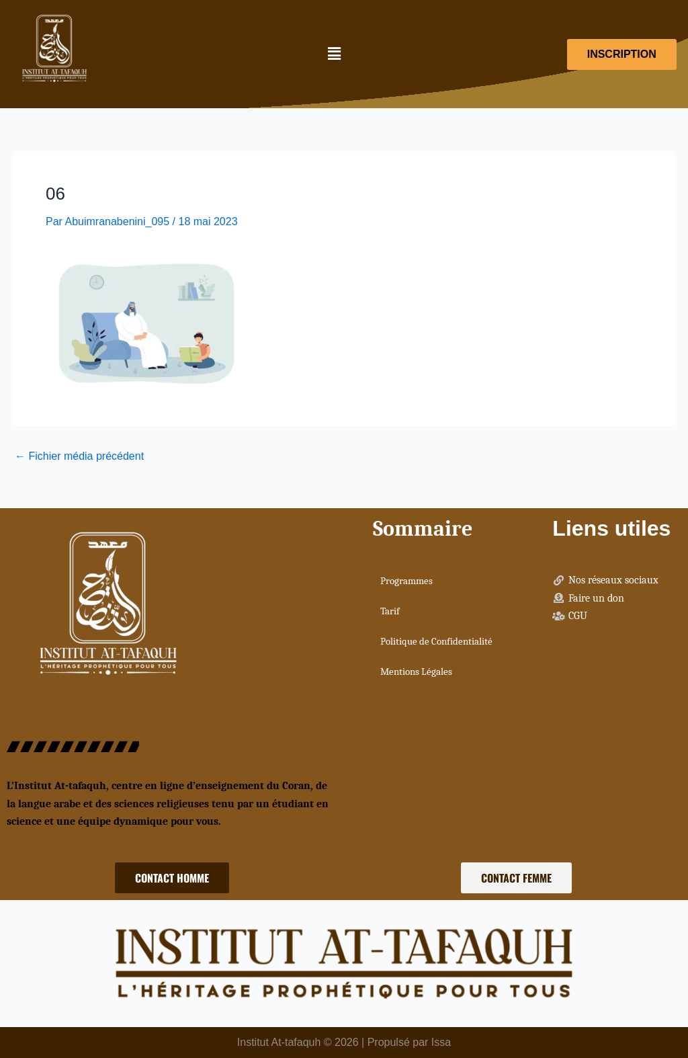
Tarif (390, 611)
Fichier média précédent (79, 456)
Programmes (406, 581)
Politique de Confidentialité (436, 641)
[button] (333, 54)
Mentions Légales (416, 671)
